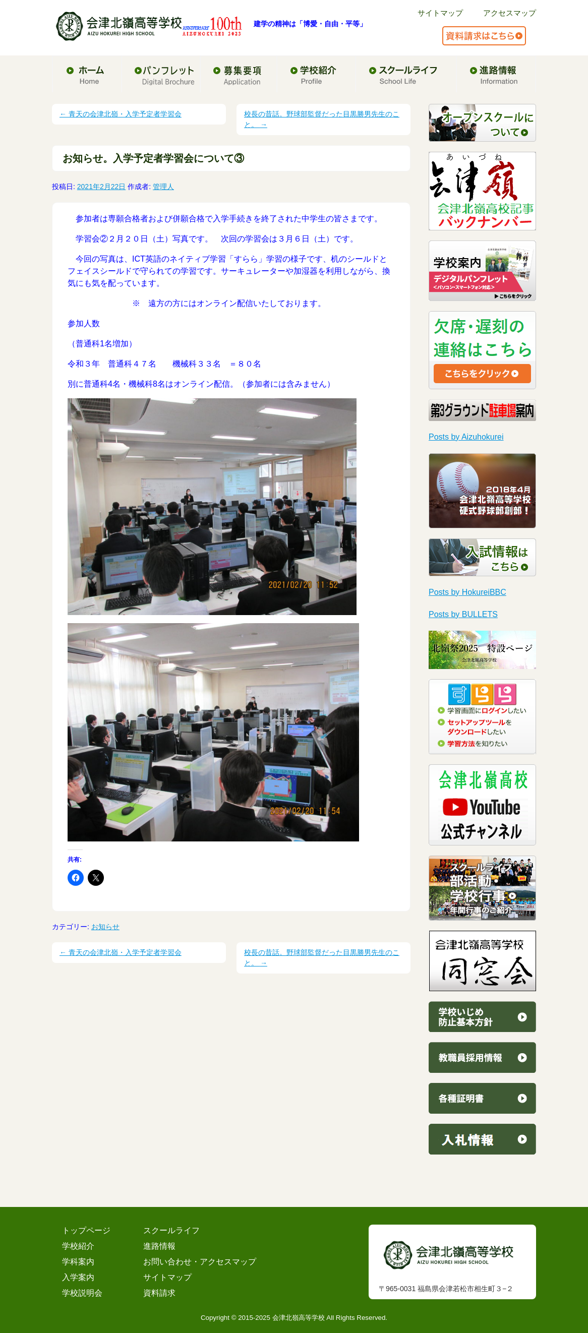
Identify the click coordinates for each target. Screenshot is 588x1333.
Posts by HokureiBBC (467, 592)
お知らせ (105, 927)
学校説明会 (82, 1293)
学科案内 (78, 1261)
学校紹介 (78, 1246)
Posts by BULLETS (463, 614)
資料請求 (159, 1293)
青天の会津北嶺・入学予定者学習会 (121, 114)
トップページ (86, 1230)
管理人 (163, 187)
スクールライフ (171, 1230)
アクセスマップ (509, 13)
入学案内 (78, 1277)
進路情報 (159, 1246)
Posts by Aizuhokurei (466, 437)
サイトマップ (440, 13)
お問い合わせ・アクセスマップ (199, 1261)
